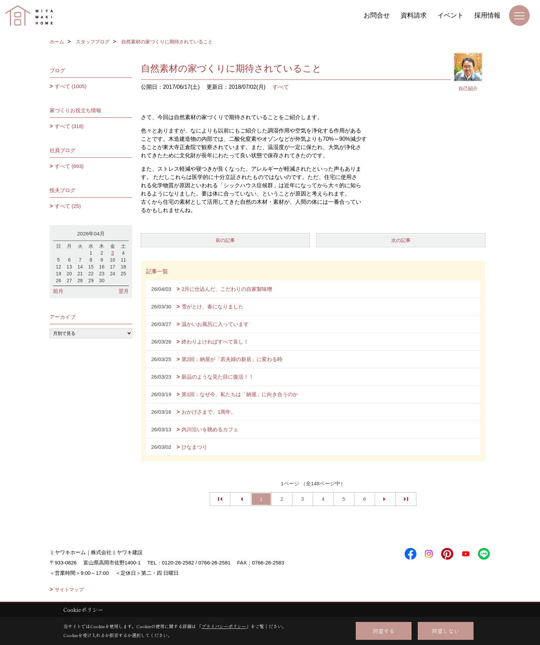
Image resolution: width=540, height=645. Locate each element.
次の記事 (401, 240)
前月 (58, 291)
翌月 (123, 291)
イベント (450, 15)
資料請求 (414, 15)
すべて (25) (68, 206)
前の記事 (225, 240)
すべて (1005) (71, 86)
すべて (280, 87)
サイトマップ (69, 589)
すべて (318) (69, 126)
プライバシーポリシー (223, 626)
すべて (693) (69, 166)
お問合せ (377, 15)
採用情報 (487, 15)
